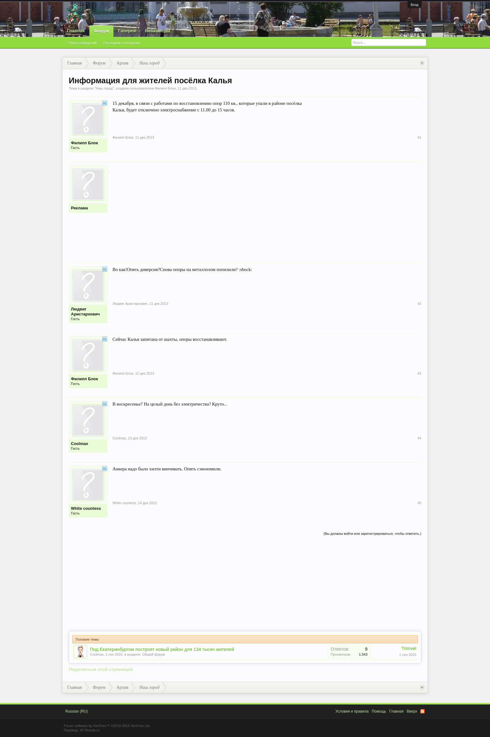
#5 (419, 503)
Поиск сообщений (82, 43)
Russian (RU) (76, 711)
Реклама (79, 208)
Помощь (379, 711)
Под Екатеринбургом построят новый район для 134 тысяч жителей (162, 649)
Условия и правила (351, 711)
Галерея (127, 30)
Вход (414, 5)
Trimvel (409, 648)
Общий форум (153, 654)
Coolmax (79, 443)
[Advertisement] (266, 209)
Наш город (104, 88)
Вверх (412, 711)
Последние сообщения (121, 43)
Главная (76, 30)
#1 (419, 137)
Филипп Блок (165, 88)
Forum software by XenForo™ (107, 726)
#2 (419, 303)
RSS (422, 711)
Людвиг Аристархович (85, 311)
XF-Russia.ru (89, 730)
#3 (419, 373)
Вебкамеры (157, 30)
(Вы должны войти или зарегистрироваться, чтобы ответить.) (372, 533)
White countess (86, 508)
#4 (419, 438)
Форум (101, 30)
